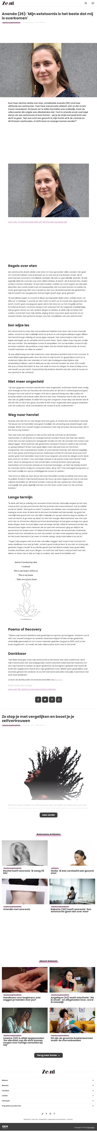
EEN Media (90, 1127)
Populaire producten (11, 1106)
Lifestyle (6, 1101)
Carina (42, 725)
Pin (52, 700)
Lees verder (48, 814)
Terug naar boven (47, 1055)
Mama (5, 1080)
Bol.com (58, 679)
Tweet (45, 700)
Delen (38, 700)
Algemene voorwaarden (56, 1119)
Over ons (35, 1119)
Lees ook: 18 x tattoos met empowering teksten (32, 689)
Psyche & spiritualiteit (11, 22)
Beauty (5, 1085)
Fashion (5, 1090)
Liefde (5, 1095)
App (59, 700)
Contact (70, 1119)
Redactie (27, 1119)
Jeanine (42, 22)
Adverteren (43, 1119)
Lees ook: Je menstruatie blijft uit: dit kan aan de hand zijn (37, 222)
